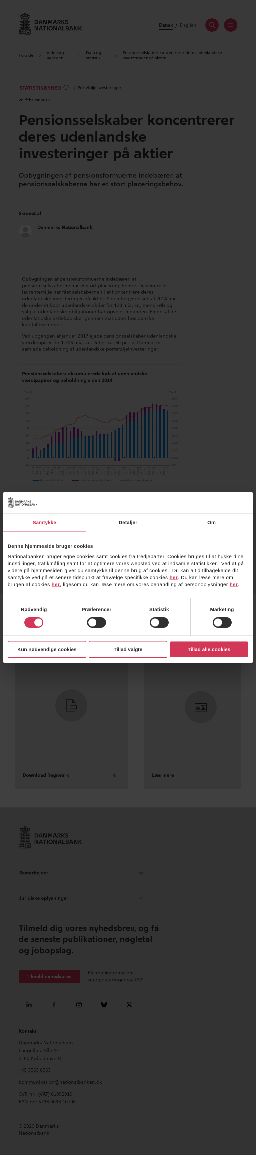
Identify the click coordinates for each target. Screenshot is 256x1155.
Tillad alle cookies (209, 649)
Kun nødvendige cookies (47, 649)
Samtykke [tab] (44, 522)
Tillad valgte (128, 649)
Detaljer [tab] (128, 522)
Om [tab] (211, 522)
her (173, 577)
